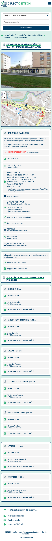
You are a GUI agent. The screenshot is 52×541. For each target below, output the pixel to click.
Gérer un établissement (15, 516)
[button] (26, 106)
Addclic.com (28, 538)
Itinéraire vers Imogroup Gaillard (19, 217)
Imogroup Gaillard (20, 38)
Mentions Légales (13, 520)
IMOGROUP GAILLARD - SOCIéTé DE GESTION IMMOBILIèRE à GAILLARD (23, 45)
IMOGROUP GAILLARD (18, 133)
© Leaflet (41, 125)
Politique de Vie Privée (15, 524)
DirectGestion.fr (10, 35)
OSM (48, 125)
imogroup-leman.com (15, 223)
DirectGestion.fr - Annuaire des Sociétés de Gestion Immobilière (28, 533)
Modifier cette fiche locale (16, 263)
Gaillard (7, 38)
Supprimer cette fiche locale (17, 269)
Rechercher (26, 28)
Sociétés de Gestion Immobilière (31, 35)
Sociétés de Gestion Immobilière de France (22, 510)
